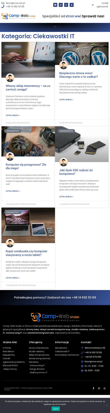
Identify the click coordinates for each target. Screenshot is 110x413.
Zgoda (55, 409)
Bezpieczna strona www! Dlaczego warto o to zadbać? (78, 74)
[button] (55, 26)
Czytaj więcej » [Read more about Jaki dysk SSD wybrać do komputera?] (66, 197)
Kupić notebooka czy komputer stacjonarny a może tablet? (26, 253)
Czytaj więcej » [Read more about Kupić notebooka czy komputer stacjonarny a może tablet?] (13, 278)
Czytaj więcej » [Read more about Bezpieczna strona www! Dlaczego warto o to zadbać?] (66, 100)
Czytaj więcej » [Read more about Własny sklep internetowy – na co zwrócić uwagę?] (13, 115)
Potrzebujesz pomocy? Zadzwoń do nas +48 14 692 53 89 (55, 297)
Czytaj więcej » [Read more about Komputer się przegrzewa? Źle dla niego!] (13, 191)
